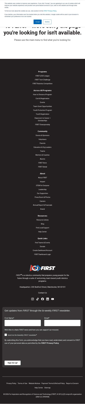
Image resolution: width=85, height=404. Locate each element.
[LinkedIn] (47, 299)
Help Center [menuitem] (42, 232)
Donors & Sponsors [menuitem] (42, 135)
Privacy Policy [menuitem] (11, 383)
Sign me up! (13, 363)
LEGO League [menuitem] (42, 76)
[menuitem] (42, 185)
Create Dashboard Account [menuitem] (42, 250)
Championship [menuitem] (42, 124)
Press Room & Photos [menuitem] (42, 197)
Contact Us (42, 293)
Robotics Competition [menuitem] (42, 84)
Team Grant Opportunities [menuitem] (42, 106)
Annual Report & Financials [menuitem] (42, 205)
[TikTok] (37, 299)
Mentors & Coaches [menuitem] (42, 155)
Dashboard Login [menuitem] (42, 254)
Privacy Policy (50, 11)
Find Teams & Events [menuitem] (42, 243)
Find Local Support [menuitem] (42, 228)
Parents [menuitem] (42, 143)
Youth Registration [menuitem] (42, 114)
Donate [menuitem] (42, 246)
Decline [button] (47, 22)
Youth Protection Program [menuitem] (42, 110)
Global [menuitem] (42, 167)
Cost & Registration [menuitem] (42, 98)
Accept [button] (38, 22)
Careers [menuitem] (42, 201)
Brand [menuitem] (42, 209)
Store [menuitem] (42, 163)
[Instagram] (32, 299)
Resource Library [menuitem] (43, 220)
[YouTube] (52, 299)
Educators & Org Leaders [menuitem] (42, 147)
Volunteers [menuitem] (42, 139)
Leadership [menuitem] (43, 189)
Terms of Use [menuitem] (22, 383)
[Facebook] (42, 299)
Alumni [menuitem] (42, 159)
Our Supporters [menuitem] (42, 193)
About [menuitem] (42, 178)
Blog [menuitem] (42, 224)
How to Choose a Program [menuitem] (42, 95)
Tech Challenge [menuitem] (42, 80)
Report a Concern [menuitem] (72, 383)
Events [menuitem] (42, 102)
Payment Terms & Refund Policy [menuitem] (53, 383)
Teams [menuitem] (42, 151)
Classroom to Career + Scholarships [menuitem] (42, 119)
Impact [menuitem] (42, 182)
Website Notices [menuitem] (34, 383)
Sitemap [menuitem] (47, 388)
